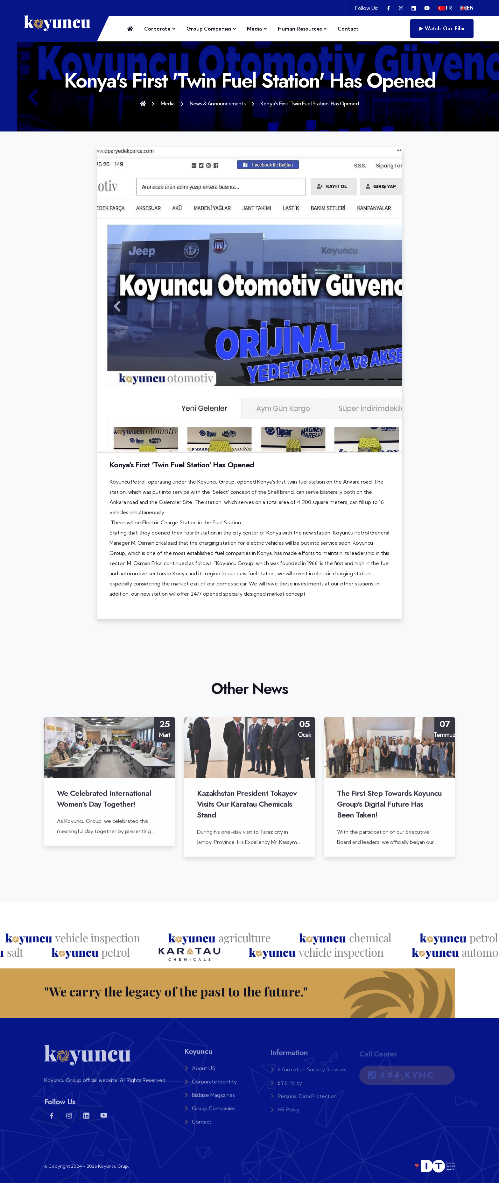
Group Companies (208, 28)
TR (445, 8)
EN (467, 8)
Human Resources (300, 28)
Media (254, 28)
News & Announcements (217, 103)
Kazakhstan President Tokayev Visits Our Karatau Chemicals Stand (247, 808)
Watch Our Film (442, 28)
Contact (348, 28)
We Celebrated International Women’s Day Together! (104, 803)
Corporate (157, 28)
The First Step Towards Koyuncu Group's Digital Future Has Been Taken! (389, 808)
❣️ (434, 1166)
